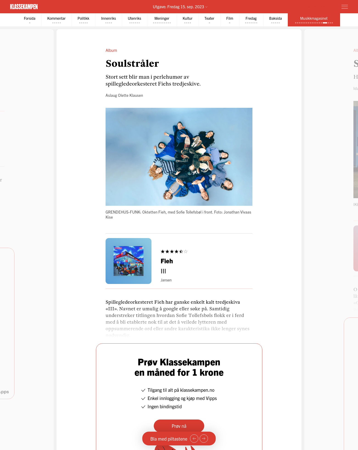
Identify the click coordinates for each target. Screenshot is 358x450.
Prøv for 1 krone (317, 6)
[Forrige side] (194, 438)
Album (111, 50)
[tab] (29, 19)
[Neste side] (204, 438)
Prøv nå (179, 426)
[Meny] (344, 6)
